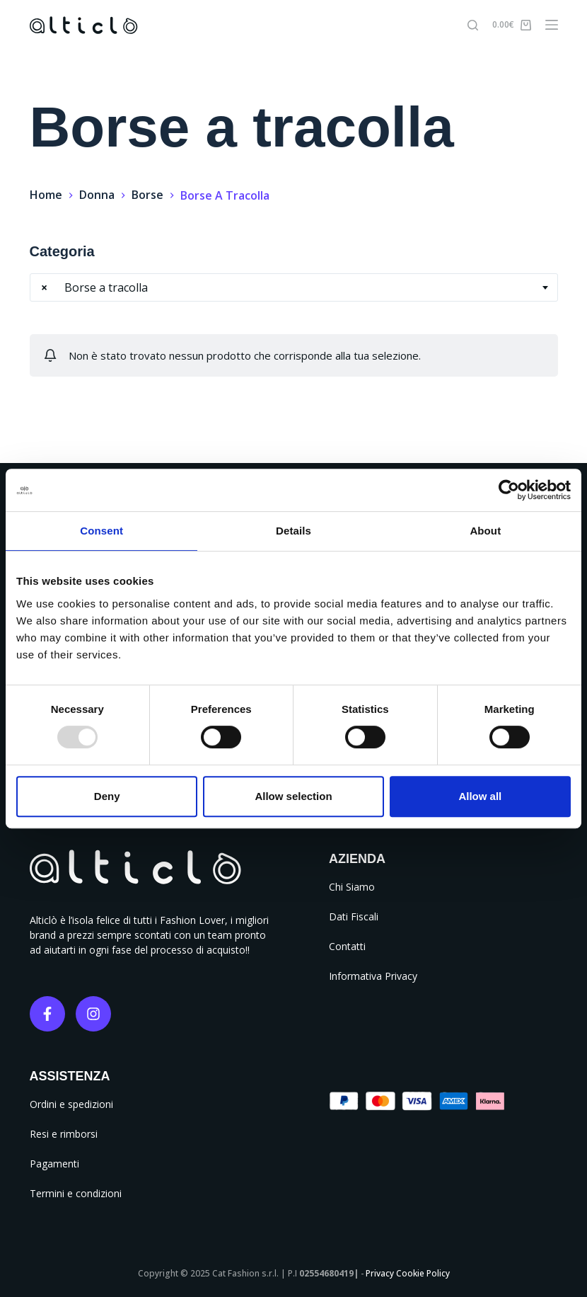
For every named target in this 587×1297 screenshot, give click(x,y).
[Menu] (551, 24)
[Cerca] (472, 25)
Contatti (347, 946)
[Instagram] (93, 1014)
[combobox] (294, 287)
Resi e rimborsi (64, 1134)
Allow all (479, 796)
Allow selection (293, 796)
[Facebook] (47, 1014)
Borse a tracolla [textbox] (94, 287)
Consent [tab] (101, 531)
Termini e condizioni (76, 1193)
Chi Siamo (352, 886)
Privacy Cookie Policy (408, 1273)
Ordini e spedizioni (71, 1104)
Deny (107, 796)
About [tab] (485, 531)
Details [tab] (293, 531)
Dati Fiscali (353, 916)
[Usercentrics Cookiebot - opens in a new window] (509, 490)
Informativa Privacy (373, 976)
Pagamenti (54, 1163)
